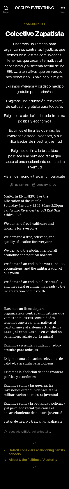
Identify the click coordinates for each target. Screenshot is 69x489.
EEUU (26, 431)
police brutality (41, 431)
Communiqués (34, 24)
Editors (24, 184)
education (15, 431)
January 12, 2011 (48, 184)
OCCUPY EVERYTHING (34, 8)
